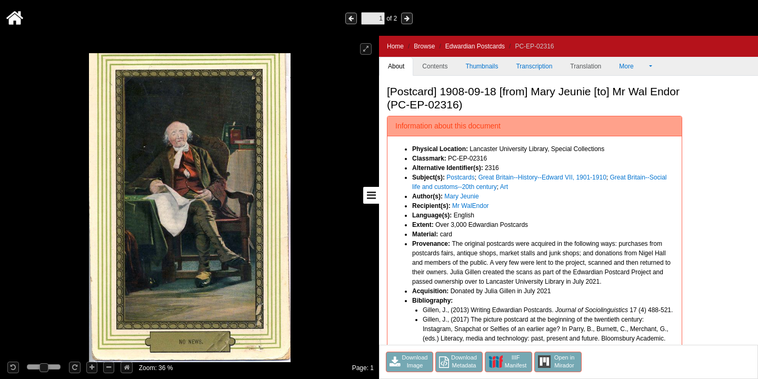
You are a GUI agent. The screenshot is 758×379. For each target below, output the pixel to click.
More (633, 66)
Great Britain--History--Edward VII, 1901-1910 (542, 177)
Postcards (460, 177)
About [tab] (396, 66)
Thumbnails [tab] (481, 66)
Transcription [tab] (534, 66)
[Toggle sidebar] (371, 195)
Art (504, 187)
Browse (424, 46)
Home (395, 46)
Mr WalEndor (470, 206)
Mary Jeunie (461, 196)
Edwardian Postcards (475, 46)
